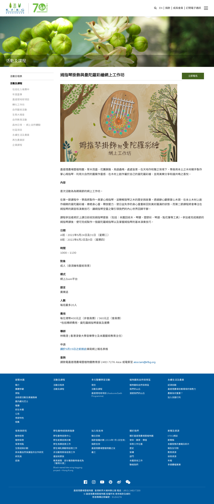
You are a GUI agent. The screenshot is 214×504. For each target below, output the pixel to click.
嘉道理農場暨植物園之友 (103, 448)
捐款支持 (95, 444)
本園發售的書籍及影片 (178, 444)
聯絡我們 (134, 464)
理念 (93, 385)
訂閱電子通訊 (193, 8)
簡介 (17, 385)
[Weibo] (119, 482)
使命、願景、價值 (138, 440)
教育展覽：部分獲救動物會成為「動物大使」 (68, 462)
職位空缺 (95, 435)
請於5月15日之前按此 (73, 349)
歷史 (132, 448)
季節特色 (19, 418)
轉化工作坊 (18, 104)
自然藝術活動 (19, 109)
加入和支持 (97, 430)
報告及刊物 (173, 448)
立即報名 (193, 76)
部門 (132, 456)
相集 (17, 422)
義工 (93, 452)
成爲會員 (178, 8)
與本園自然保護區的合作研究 (29, 452)
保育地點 (19, 444)
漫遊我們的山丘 (137, 393)
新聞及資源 (173, 430)
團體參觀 (19, 389)
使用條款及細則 (122, 493)
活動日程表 (16, 76)
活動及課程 (16, 83)
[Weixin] (128, 482)
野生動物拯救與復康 (63, 430)
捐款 (167, 8)
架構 (132, 452)
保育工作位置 (136, 444)
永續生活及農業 (20, 135)
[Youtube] (102, 482)
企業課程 (17, 145)
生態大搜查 (18, 114)
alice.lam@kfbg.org (144, 362)
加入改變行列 (174, 397)
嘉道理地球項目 (20, 99)
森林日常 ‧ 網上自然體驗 (26, 125)
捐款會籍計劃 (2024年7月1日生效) (108, 440)
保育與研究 (21, 430)
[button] (206, 8)
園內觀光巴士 (21, 401)
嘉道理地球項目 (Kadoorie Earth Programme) (106, 395)
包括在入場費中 (20, 89)
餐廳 (17, 405)
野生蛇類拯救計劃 (62, 440)
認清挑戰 (172, 385)
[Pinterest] (110, 482)
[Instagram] (93, 482)
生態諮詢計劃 (21, 448)
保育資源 (172, 456)
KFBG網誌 (173, 435)
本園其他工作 (136, 460)
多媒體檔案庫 (174, 464)
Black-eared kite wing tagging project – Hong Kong (67, 469)
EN (160, 8)
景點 (17, 393)
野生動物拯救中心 (62, 435)
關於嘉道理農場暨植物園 (141, 435)
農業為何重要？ (175, 393)
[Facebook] (85, 482)
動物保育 (19, 435)
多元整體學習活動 (100, 379)
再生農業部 (18, 140)
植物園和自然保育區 (140, 379)
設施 (17, 460)
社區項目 (17, 130)
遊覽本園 (20, 379)
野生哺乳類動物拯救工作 (65, 448)
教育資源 (172, 452)
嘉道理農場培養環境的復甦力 (182, 389)
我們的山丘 (135, 389)
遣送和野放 (58, 456)
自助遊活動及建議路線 (26, 397)
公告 (17, 413)
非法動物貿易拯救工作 (64, 452)
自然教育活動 (19, 119)
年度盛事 (17, 94)
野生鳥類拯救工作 (62, 444)
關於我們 (134, 430)
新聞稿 (171, 440)
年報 (170, 460)
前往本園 (19, 409)
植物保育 (19, 440)
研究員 (18, 456)
